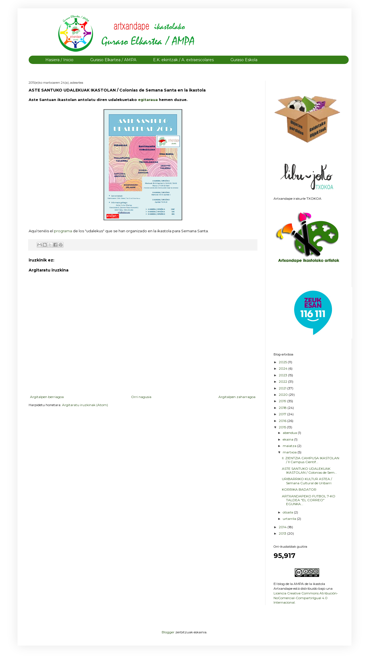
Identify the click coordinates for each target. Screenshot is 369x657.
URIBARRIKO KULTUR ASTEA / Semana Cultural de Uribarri (307, 481)
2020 (284, 394)
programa (63, 231)
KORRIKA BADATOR (299, 489)
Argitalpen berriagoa (47, 397)
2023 (283, 375)
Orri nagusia (141, 397)
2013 (283, 533)
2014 (283, 527)
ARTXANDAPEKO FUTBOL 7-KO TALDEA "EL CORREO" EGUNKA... (308, 500)
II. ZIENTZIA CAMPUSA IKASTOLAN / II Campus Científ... (310, 460)
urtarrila (290, 519)
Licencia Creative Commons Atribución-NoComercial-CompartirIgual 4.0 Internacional (306, 598)
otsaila (288, 512)
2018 (283, 408)
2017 (283, 414)
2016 (283, 421)
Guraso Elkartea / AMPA (113, 59)
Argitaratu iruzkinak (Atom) (85, 405)
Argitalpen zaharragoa (236, 397)
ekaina (288, 439)
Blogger (168, 632)
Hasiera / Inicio (59, 59)
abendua (290, 433)
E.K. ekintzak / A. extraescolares (183, 59)
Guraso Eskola (243, 59)
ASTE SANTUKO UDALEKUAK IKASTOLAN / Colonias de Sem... (309, 470)
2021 (283, 388)
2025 (283, 362)
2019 (283, 401)
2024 (283, 368)
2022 (283, 381)
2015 (283, 427)
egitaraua (148, 99)
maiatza (290, 446)
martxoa (290, 452)
